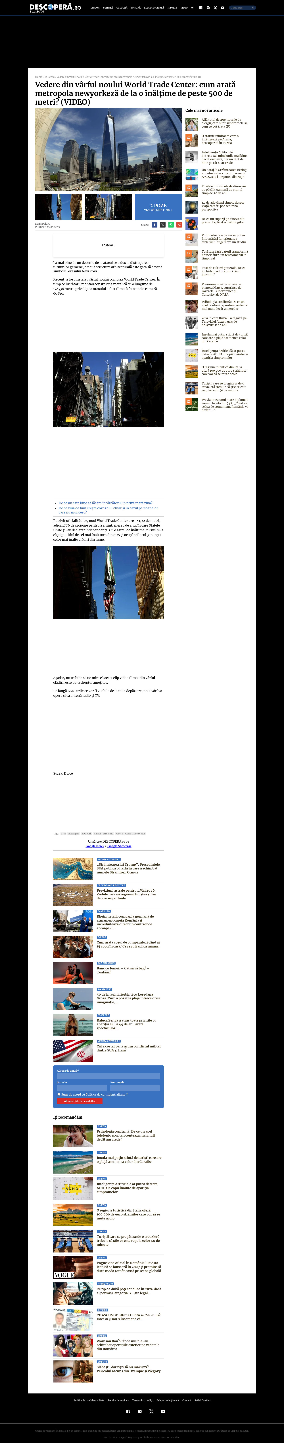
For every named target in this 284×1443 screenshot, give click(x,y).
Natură (135, 7)
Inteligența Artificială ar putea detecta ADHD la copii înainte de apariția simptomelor (127, 1183)
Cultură (121, 7)
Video (183, 7)
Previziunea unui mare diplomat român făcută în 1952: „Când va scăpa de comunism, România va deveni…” (225, 405)
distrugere (72, 829)
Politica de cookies (118, 1395)
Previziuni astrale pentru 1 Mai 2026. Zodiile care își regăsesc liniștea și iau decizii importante (126, 890)
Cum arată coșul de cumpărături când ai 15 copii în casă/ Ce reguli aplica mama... (128, 940)
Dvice (68, 769)
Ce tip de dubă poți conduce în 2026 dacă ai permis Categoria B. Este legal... (129, 1286)
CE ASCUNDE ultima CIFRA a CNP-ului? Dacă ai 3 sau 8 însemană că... (128, 1312)
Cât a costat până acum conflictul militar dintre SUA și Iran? (129, 1043)
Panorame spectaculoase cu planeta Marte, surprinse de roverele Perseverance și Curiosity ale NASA (225, 289)
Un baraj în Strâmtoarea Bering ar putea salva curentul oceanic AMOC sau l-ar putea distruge (224, 173)
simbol (95, 829)
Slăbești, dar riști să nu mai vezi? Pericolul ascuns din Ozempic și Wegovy (130, 1364)
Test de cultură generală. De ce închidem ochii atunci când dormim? (223, 271)
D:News (95, 7)
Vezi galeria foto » (158, 207)
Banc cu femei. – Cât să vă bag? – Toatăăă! (130, 963)
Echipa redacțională (166, 1395)
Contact (185, 1395)
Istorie (171, 7)
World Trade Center (131, 829)
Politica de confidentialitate (104, 1090)
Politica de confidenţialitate (90, 1395)
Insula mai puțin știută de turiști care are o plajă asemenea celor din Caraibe (129, 1155)
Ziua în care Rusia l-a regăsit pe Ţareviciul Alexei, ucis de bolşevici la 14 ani (225, 321)
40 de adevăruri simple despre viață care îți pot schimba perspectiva (223, 206)
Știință (108, 7)
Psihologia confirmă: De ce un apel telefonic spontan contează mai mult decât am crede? (126, 1131)
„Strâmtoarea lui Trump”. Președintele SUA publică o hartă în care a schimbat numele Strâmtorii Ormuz (127, 864)
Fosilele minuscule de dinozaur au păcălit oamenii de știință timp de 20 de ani (225, 189)
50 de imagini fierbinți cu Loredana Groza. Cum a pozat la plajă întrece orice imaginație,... (128, 994)
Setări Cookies (200, 1395)
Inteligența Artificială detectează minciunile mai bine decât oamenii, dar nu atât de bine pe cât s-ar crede (224, 157)
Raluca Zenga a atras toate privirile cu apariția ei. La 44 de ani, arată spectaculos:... (127, 1020)
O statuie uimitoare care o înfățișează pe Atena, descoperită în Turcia (224, 139)
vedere (116, 829)
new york (85, 829)
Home (38, 77)
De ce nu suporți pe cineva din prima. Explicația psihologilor (222, 220)
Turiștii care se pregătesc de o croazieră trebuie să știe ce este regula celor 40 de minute (128, 1236)
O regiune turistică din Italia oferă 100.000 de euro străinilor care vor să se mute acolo (128, 1209)
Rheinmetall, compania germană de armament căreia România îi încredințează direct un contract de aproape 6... (125, 918)
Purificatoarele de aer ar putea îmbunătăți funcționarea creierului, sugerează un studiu (223, 238)
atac (63, 829)
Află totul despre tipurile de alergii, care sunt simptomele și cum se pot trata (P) (223, 123)
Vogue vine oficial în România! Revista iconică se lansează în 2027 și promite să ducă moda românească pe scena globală (129, 1262)
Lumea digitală (153, 7)
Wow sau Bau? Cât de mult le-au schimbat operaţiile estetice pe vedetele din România (130, 1340)
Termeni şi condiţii (142, 1395)
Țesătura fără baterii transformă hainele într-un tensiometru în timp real (224, 255)
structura (106, 829)
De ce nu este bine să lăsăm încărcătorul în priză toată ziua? (105, 498)
